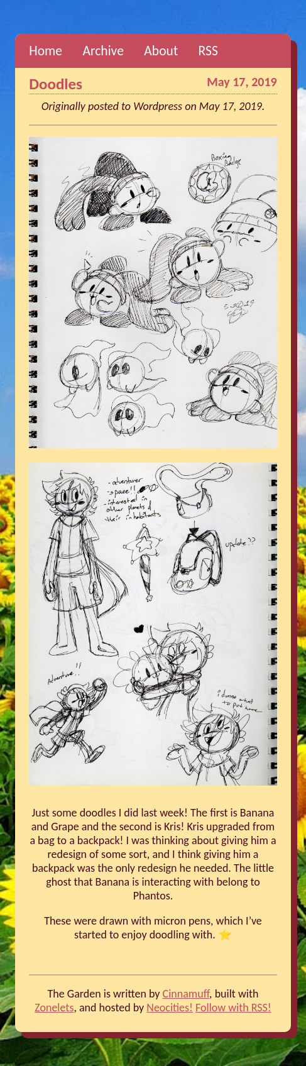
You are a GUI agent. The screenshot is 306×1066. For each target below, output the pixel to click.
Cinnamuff (186, 994)
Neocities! (169, 1007)
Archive (102, 50)
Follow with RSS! (233, 1007)
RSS (208, 50)
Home (45, 50)
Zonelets (54, 1007)
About (161, 50)
